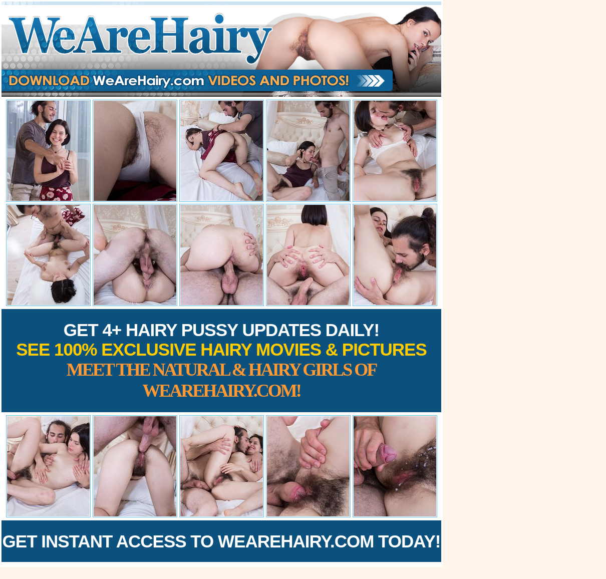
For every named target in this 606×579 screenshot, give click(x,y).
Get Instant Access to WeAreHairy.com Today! (222, 541)
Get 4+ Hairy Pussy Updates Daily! (221, 360)
